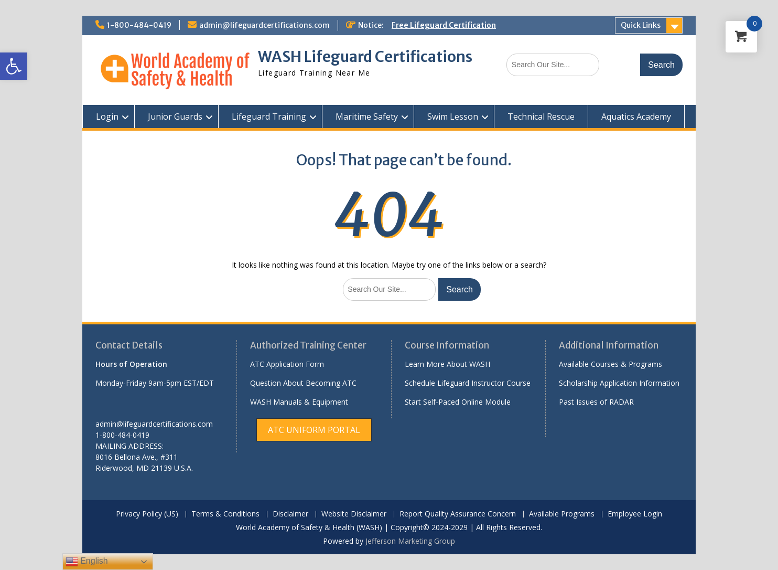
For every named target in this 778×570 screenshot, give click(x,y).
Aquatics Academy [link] (636, 116)
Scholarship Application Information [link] (619, 383)
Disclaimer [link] (290, 514)
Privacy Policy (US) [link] (147, 514)
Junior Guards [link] (175, 116)
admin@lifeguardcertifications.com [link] (264, 25)
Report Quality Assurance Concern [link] (457, 514)
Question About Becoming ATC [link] (303, 383)
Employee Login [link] (635, 514)
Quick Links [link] (641, 25)
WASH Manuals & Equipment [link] (299, 402)
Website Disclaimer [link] (353, 514)
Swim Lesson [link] (452, 116)
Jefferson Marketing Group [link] (410, 541)
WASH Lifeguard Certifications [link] (365, 56)
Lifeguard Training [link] (269, 116)
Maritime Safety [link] (367, 116)
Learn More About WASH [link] (447, 364)
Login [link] (107, 116)
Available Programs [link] (562, 514)
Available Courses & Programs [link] (610, 364)
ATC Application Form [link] (287, 364)
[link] (13, 66)
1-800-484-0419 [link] (139, 25)
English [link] (87, 561)
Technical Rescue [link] (541, 116)
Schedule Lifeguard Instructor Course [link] (468, 383)
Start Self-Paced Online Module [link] (458, 402)
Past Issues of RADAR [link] (596, 402)
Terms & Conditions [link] (225, 514)
